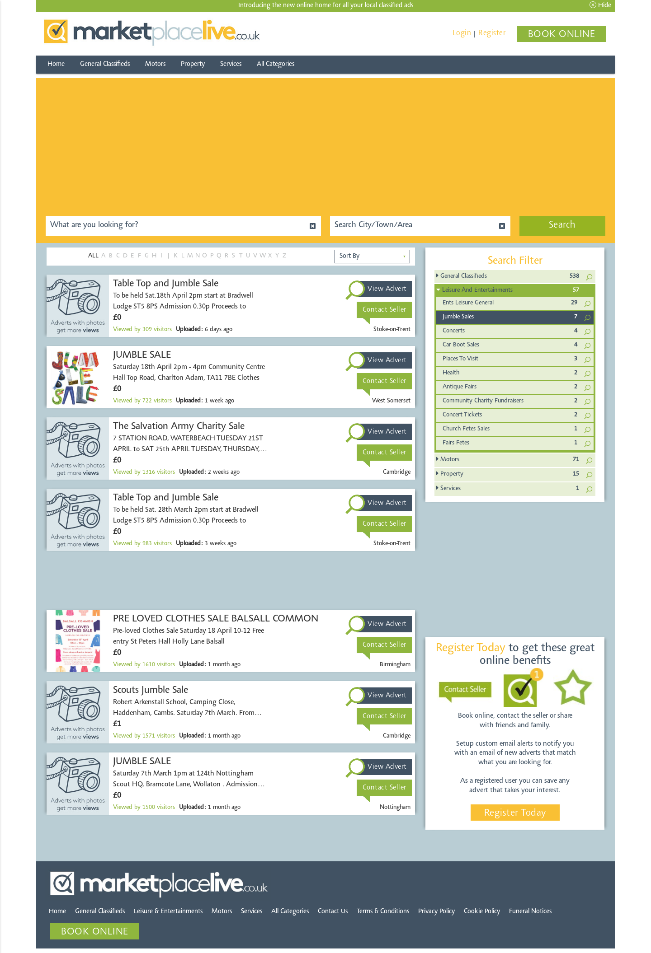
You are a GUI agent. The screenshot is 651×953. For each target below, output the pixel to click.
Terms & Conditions (383, 911)
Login (462, 33)
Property (193, 64)
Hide (600, 5)
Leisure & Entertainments (168, 911)
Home (56, 64)
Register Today (515, 813)
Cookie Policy (482, 911)
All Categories (275, 64)
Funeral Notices (530, 911)
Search (562, 225)
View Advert (387, 289)
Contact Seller (384, 309)
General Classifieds (105, 64)
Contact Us (333, 911)
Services (230, 64)
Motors (155, 64)
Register (491, 33)
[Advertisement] (325, 141)
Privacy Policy (436, 911)
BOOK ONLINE (561, 35)
